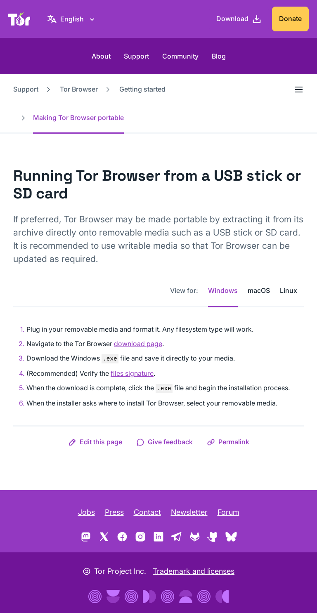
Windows (223, 290)
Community (180, 56)
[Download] (239, 19)
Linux (288, 290)
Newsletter (189, 512)
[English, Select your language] (72, 19)
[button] (95, 442)
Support (136, 56)
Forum (228, 512)
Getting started (142, 89)
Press (114, 512)
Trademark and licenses (193, 571)
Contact (147, 512)
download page (138, 344)
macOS (259, 290)
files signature (132, 373)
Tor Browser (79, 89)
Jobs (86, 512)
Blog (219, 56)
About (101, 56)
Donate (290, 18)
